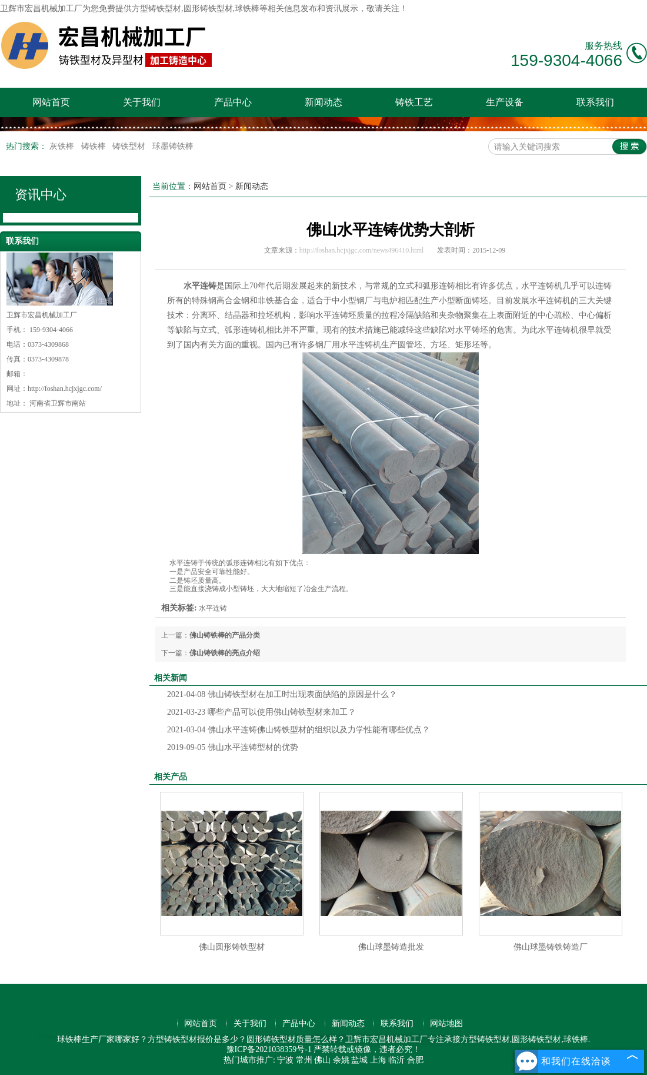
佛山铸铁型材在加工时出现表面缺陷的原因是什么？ (282, 694)
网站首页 (51, 102)
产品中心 (233, 102)
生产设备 (504, 102)
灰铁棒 (62, 146)
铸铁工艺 (414, 102)
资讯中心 (40, 194)
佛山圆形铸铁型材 (232, 947)
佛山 (322, 1060)
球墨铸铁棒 (173, 146)
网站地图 (446, 1023)
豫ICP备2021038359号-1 (269, 1049)
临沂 (396, 1060)
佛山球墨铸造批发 (391, 947)
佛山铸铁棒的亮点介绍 (224, 653)
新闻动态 (323, 102)
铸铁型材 (130, 146)
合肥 (415, 1060)
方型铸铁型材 (156, 8)
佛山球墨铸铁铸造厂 (550, 947)
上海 (378, 1060)
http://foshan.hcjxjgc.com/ (65, 388)
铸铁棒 (94, 146)
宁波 (285, 1060)
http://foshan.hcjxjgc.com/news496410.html (361, 250)
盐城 (359, 1060)
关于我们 (142, 102)
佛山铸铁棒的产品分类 (224, 635)
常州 (304, 1060)
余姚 (341, 1060)
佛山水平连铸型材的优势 (232, 747)
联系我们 (595, 102)
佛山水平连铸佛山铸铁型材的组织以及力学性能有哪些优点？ (298, 729)
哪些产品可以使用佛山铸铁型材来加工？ (261, 712)
